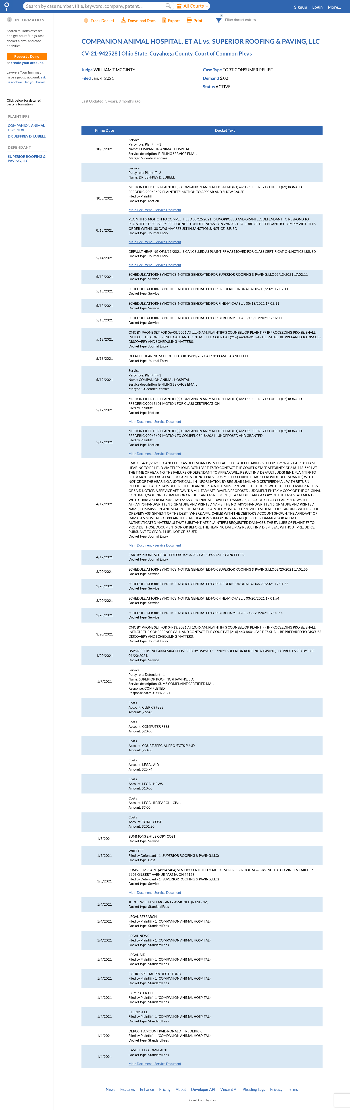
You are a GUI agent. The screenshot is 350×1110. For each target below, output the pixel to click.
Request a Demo (26, 56)
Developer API (203, 1089)
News (110, 1089)
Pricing (165, 1089)
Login (317, 7)
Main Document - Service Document (155, 210)
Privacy (276, 1089)
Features (127, 1089)
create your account (27, 62)
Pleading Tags (254, 1089)
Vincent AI (229, 1089)
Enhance (147, 1089)
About (181, 1089)
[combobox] (225, 19)
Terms (293, 1089)
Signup (300, 7)
